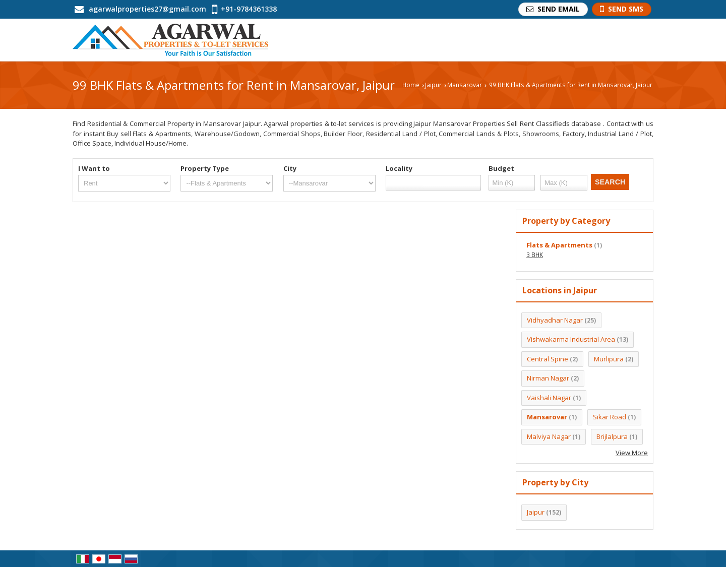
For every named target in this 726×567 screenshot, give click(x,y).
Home (410, 85)
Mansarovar (464, 85)
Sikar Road (609, 416)
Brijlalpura (612, 436)
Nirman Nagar (548, 378)
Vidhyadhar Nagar (555, 320)
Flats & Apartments (559, 244)
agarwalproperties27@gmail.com (147, 9)
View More (632, 452)
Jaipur (433, 85)
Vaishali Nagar (549, 397)
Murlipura (609, 358)
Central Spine (547, 358)
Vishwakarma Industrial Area (571, 339)
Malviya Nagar (549, 436)
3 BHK (534, 254)
